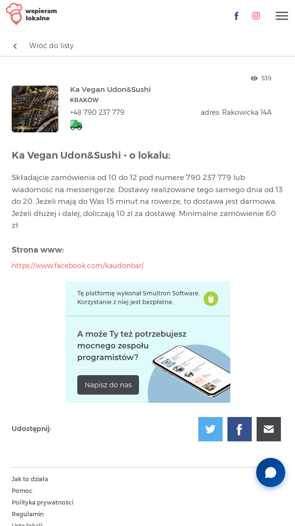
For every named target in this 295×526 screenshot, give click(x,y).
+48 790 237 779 (97, 112)
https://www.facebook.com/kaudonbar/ (78, 266)
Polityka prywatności (42, 503)
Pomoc (22, 491)
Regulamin (28, 514)
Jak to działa (30, 479)
